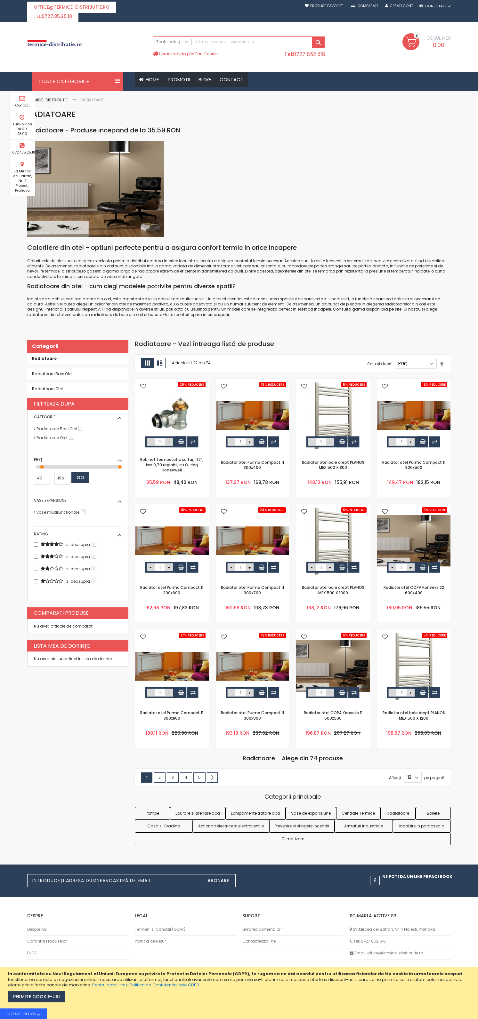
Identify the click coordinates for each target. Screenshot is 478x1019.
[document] (240, 993)
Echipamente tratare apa (255, 813)
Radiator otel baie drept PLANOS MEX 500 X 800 (333, 465)
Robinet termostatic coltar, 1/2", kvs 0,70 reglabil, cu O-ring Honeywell (171, 465)
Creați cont (401, 6)
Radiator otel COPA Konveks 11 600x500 (333, 716)
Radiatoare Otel (47, 388)
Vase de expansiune (311, 813)
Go (80, 477)
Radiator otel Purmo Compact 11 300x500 (413, 465)
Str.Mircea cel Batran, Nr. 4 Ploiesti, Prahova (467, 179)
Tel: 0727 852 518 (369, 941)
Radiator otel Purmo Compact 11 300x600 (171, 590)
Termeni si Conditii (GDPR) (160, 929)
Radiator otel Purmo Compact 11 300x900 (252, 716)
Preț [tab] (38, 459)
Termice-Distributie (48, 100)
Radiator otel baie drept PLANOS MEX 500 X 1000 (333, 590)
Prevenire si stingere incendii (302, 826)
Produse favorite (327, 6)
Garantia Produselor (47, 941)
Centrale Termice (358, 813)
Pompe (152, 813)
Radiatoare (398, 813)
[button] (143, 387)
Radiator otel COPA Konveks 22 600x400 (414, 590)
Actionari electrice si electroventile (231, 826)
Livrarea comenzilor (261, 929)
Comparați (367, 6)
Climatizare (292, 838)
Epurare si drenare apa (197, 813)
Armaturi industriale (363, 826)
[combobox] (239, 42)
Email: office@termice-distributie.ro (388, 953)
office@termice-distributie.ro (71, 7)
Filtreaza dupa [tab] (54, 403)
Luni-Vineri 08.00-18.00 (467, 128)
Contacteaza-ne (259, 941)
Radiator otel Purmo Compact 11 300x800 (171, 716)
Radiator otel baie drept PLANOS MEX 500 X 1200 (414, 716)
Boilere (433, 813)
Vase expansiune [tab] (50, 500)
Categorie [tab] (44, 417)
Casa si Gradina (163, 826)
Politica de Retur (150, 941)
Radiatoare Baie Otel (52, 373)
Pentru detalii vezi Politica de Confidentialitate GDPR (145, 985)
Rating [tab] (41, 534)
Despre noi (37, 929)
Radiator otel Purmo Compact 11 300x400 (252, 465)
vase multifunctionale (62, 512)
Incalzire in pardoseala (421, 826)
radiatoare (148, 271)
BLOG (32, 953)
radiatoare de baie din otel (117, 314)
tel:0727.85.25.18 (53, 16)
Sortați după (379, 364)
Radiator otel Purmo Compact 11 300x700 (252, 590)
